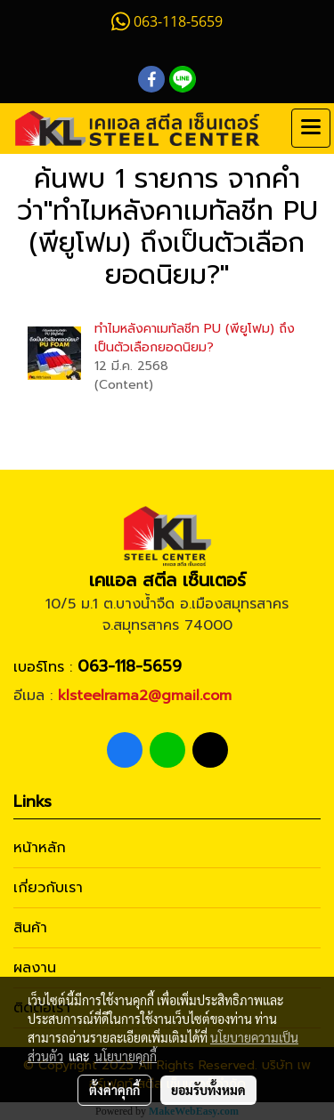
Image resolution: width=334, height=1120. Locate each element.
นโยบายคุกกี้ (125, 1056)
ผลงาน (34, 968)
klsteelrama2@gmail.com (145, 695)
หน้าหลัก (39, 847)
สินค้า (30, 928)
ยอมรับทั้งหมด (208, 1090)
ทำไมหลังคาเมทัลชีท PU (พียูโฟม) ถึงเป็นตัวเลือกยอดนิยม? (194, 338)
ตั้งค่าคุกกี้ (114, 1090)
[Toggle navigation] (310, 128)
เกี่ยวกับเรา (48, 887)
